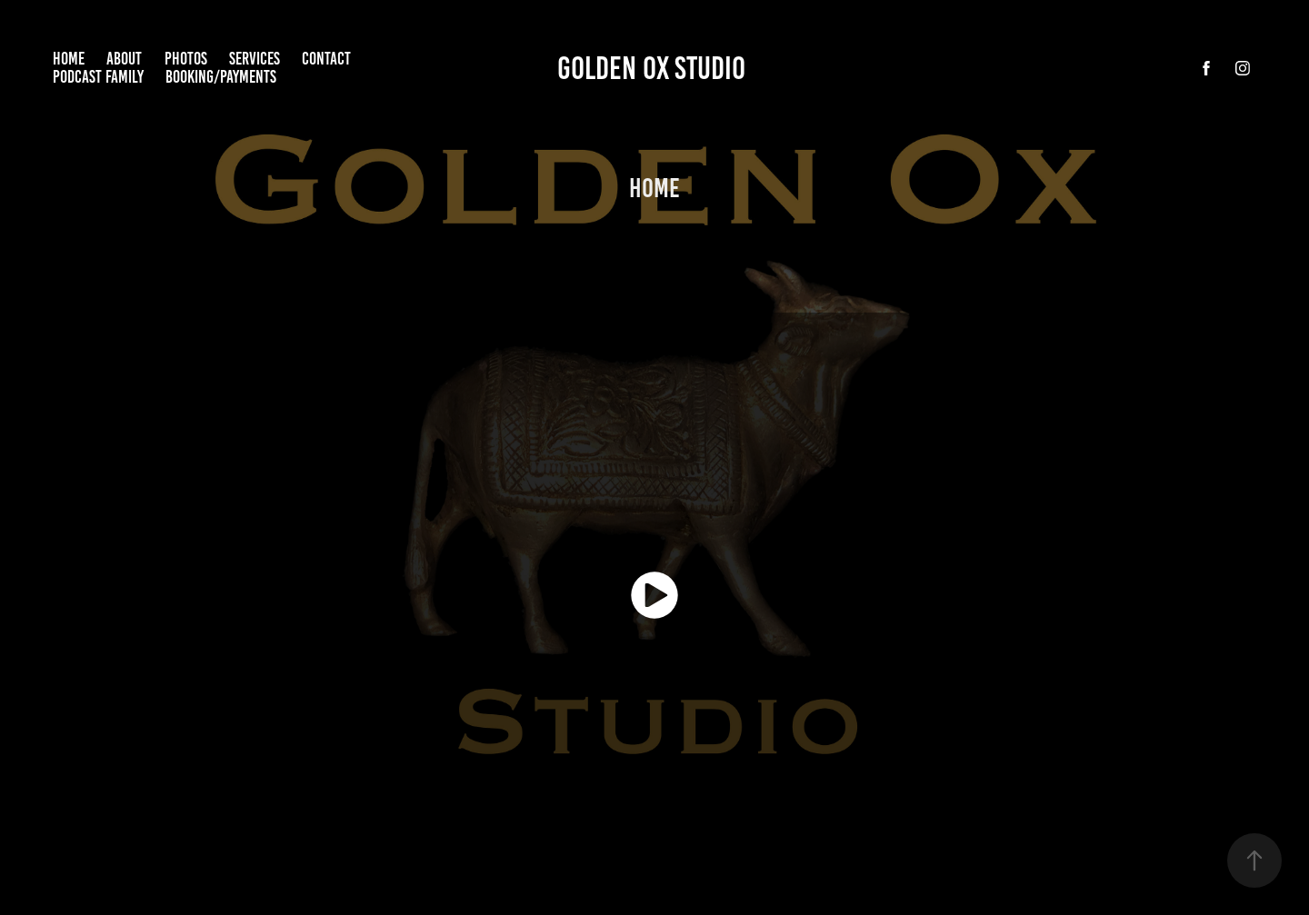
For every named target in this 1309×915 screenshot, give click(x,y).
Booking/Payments (220, 76)
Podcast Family (98, 76)
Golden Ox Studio (654, 68)
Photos (186, 58)
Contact (326, 58)
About (124, 58)
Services (254, 58)
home (69, 58)
